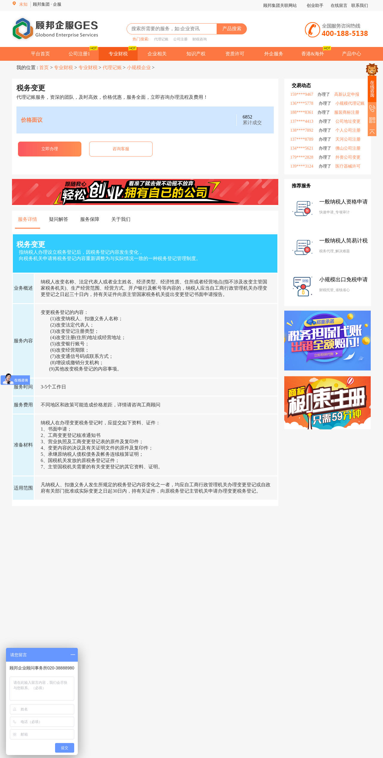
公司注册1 (79, 53)
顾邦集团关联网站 (280, 5)
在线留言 (339, 5)
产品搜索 (231, 28)
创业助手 (316, 5)
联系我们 (359, 5)
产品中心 (351, 53)
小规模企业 (139, 67)
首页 (44, 67)
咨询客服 (121, 149)
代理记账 (159, 39)
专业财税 (118, 53)
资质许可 (234, 53)
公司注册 (179, 39)
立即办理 (49, 149)
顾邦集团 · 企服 (47, 4)
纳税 (45, 281)
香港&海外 (312, 53)
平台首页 (40, 53)
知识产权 (196, 53)
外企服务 (273, 53)
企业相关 (157, 53)
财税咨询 (198, 39)
